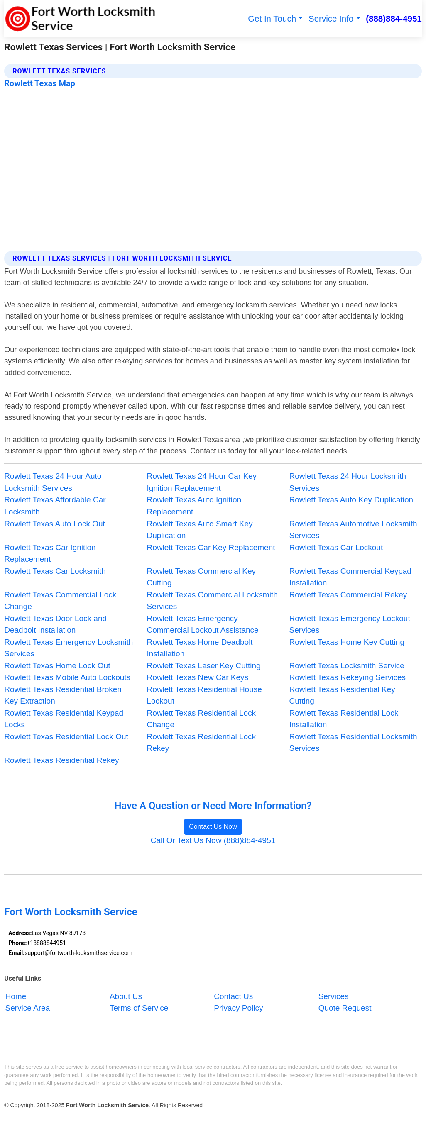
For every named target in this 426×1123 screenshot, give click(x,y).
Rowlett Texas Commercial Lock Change (60, 600)
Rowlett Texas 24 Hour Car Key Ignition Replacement (202, 482)
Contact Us (233, 996)
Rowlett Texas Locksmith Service (346, 665)
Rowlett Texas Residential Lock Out (66, 736)
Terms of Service (139, 1008)
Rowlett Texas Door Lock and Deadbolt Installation (55, 624)
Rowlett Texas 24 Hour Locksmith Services (347, 482)
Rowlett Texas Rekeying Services (347, 677)
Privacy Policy (238, 1008)
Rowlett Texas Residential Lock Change (201, 719)
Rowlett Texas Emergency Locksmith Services (68, 648)
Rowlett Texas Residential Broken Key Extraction (63, 695)
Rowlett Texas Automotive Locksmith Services (353, 529)
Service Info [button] (330, 18)
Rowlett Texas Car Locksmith (55, 571)
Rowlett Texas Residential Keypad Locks (63, 719)
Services (333, 996)
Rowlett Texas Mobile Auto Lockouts (67, 677)
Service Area (27, 1008)
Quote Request (345, 1008)
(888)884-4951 (394, 18)
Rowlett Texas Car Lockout (336, 547)
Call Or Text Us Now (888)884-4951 (213, 840)
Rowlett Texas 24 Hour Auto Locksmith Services (52, 482)
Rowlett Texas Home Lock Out (57, 665)
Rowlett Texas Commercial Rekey (348, 594)
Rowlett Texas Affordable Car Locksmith (54, 505)
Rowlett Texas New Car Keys (197, 677)
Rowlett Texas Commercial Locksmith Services (212, 600)
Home (16, 996)
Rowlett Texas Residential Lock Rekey (201, 742)
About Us (126, 996)
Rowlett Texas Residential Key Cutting (342, 695)
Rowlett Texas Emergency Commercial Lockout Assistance (202, 624)
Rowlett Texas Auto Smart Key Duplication (199, 529)
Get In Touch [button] (272, 18)
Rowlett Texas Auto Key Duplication (351, 499)
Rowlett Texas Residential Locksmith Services (353, 742)
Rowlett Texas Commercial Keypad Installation (350, 577)
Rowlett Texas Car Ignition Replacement (49, 553)
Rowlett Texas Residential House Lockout (204, 695)
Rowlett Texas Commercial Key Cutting (201, 577)
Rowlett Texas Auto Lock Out (54, 523)
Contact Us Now (213, 826)
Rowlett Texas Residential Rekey (61, 760)
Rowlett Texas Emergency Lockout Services (349, 624)
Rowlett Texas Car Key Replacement (211, 547)
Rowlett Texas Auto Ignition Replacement (194, 505)
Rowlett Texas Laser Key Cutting (203, 665)
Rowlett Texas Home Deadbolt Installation (199, 648)
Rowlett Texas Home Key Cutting (346, 642)
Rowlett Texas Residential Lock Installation (344, 719)
